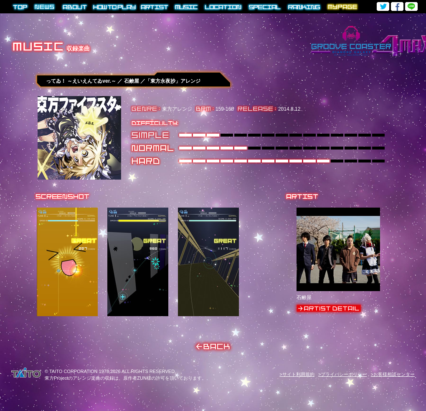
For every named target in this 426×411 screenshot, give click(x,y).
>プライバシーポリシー (342, 374)
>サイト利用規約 (296, 374)
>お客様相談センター (393, 374)
